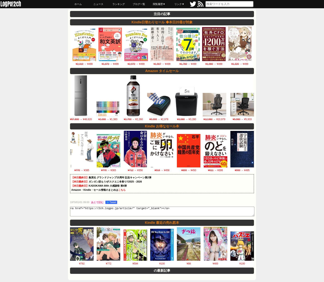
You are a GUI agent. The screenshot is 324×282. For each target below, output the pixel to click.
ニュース (98, 4)
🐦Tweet (111, 202)
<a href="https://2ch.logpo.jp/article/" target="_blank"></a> (162, 212)
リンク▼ (179, 4)
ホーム (78, 4)
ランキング (118, 4)
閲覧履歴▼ (159, 4)
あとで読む (97, 202)
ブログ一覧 (139, 4)
